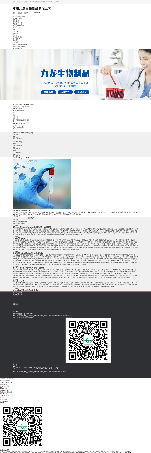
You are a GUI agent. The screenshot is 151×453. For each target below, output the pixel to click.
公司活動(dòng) (17, 39)
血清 (14, 27)
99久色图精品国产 (81, 452)
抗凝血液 (15, 31)
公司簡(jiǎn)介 (17, 20)
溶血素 (15, 35)
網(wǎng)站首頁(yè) (19, 16)
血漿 (14, 29)
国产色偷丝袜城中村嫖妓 (107, 452)
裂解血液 (15, 33)
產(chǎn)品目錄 (17, 37)
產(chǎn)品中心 (17, 22)
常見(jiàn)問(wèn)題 (19, 46)
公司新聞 (15, 43)
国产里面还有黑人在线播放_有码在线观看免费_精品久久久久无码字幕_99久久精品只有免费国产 (31, 452)
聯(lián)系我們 (17, 48)
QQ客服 (3, 388)
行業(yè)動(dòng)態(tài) (20, 44)
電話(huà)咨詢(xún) (6, 382)
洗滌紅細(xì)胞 (17, 24)
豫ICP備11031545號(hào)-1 (21, 370)
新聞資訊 (15, 41)
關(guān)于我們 (17, 18)
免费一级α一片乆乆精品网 (124, 452)
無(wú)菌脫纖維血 (18, 26)
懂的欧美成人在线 (69, 452)
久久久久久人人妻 (93, 452)
